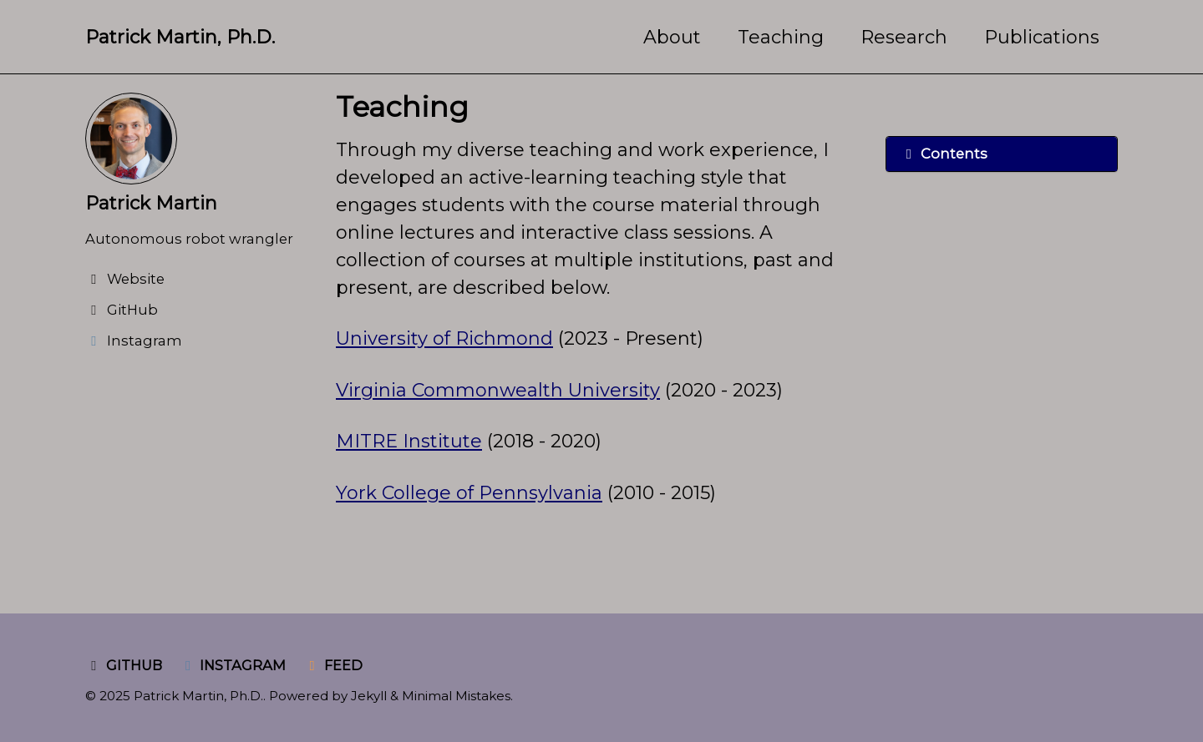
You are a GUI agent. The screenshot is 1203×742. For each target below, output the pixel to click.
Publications (1041, 37)
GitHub (123, 665)
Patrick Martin (151, 203)
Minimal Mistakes (456, 696)
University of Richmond (444, 338)
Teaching (781, 37)
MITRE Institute (409, 441)
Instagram (233, 665)
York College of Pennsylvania (469, 493)
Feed (333, 665)
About (672, 37)
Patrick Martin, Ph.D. (180, 37)
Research (903, 37)
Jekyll (369, 696)
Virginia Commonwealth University (498, 390)
